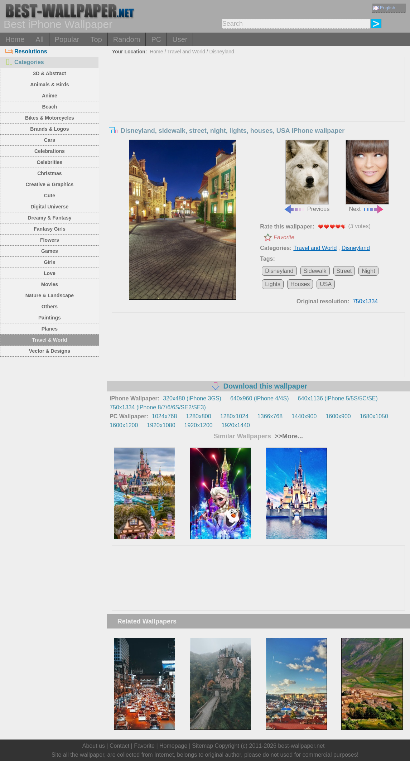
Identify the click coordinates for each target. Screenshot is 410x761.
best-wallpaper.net (301, 746)
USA (326, 284)
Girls (49, 262)
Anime (49, 95)
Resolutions (26, 51)
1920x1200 (198, 425)
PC (156, 39)
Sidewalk (315, 271)
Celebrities (50, 162)
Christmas (49, 173)
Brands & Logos (49, 129)
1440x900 (304, 416)
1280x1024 (234, 416)
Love (50, 273)
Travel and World (186, 51)
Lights (272, 284)
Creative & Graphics (49, 184)
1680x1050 (374, 416)
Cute (49, 195)
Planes (50, 329)
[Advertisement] (258, 111)
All (39, 39)
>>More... (288, 436)
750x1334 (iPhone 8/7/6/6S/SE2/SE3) (158, 407)
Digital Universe (49, 206)
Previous (306, 176)
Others (50, 306)
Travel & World (49, 340)
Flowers (49, 240)
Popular (67, 39)
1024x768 (164, 416)
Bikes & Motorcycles (49, 118)
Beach (49, 107)
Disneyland (221, 51)
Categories (24, 62)
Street (344, 271)
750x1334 (365, 301)
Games (49, 251)
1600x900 (338, 416)
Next (367, 176)
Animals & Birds (49, 84)
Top (96, 39)
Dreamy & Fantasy (49, 218)
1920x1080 (161, 425)
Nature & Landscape (49, 295)
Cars (49, 140)
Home (14, 39)
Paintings (49, 318)
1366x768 (270, 416)
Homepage (173, 746)
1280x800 (198, 416)
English (384, 7)
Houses (300, 284)
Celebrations (49, 151)
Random (126, 39)
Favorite (284, 237)
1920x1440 (236, 425)
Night (368, 271)
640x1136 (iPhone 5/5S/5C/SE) (338, 398)
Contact (119, 746)
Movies (49, 284)
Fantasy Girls (50, 229)
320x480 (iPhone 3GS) (192, 398)
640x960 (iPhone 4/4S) (259, 398)
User (179, 39)
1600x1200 (124, 425)
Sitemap (202, 746)
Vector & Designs (49, 351)
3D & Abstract (49, 73)
